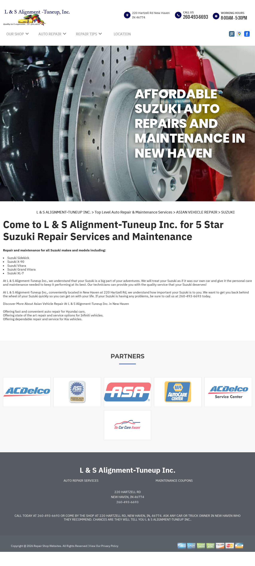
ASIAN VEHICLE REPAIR (196, 212)
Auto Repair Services (81, 492)
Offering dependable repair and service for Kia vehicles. (42, 319)
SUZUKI (228, 212)
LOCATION (122, 34)
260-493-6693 (195, 17)
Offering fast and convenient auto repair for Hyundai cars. (44, 311)
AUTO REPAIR (49, 34)
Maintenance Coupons (174, 492)
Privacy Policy (109, 557)
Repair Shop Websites (47, 557)
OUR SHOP (15, 34)
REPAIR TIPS (86, 34)
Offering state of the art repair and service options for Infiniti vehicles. (53, 315)
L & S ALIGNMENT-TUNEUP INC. (63, 212)
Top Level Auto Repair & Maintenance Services (133, 212)
